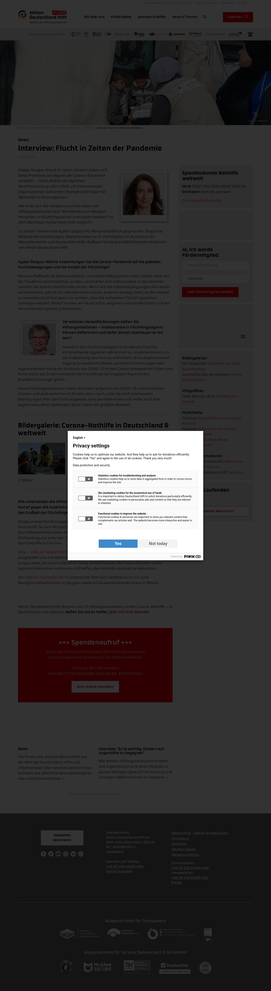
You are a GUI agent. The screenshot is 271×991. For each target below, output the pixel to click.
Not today (158, 543)
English (79, 437)
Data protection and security (91, 465)
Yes (118, 543)
